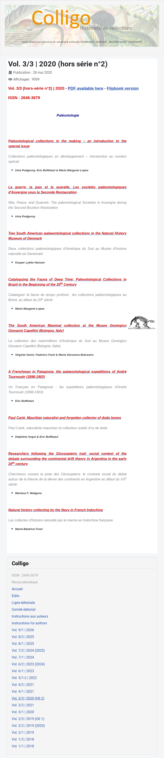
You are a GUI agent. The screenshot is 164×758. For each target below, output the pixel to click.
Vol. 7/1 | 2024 (23, 657)
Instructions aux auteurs (30, 616)
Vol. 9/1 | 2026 (23, 630)
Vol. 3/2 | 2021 (23, 705)
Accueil (17, 589)
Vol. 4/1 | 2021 (23, 691)
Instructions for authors (29, 623)
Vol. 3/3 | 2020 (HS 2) (28, 698)
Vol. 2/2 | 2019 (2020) (28, 726)
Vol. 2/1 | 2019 (23, 732)
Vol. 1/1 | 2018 (23, 746)
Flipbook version (123, 88)
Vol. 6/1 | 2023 (23, 671)
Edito (15, 596)
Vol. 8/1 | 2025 (23, 644)
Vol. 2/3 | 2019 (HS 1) (28, 719)
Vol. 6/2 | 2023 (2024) (28, 664)
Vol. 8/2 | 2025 (23, 637)
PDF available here (85, 88)
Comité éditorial (23, 609)
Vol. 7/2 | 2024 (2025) (28, 650)
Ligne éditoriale (23, 603)
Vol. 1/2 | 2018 (23, 739)
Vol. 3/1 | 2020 (23, 712)
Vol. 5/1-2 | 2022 (24, 678)
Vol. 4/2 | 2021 (23, 685)
